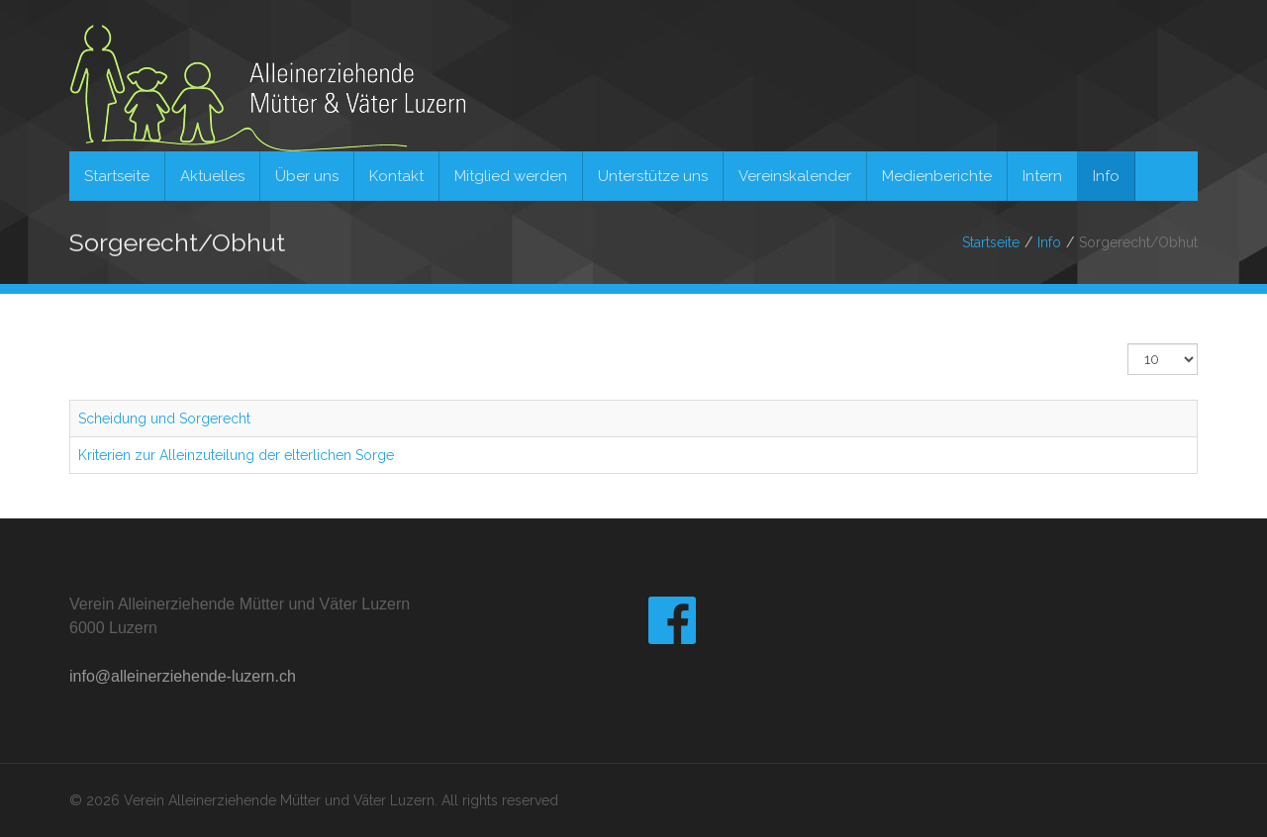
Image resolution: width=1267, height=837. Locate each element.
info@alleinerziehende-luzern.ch (182, 676)
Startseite (991, 242)
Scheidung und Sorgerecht (164, 418)
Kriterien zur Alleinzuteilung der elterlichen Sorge (236, 455)
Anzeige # (1127, 343)
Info (1049, 242)
